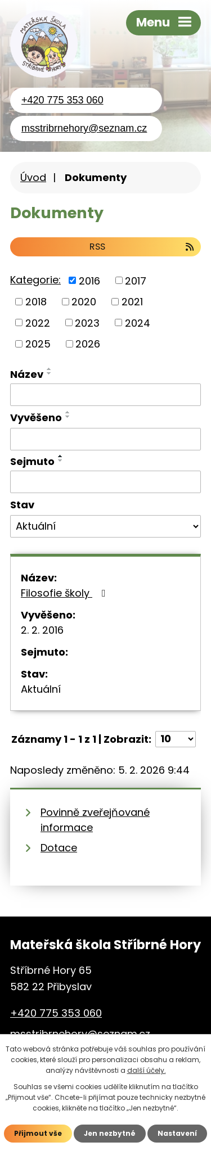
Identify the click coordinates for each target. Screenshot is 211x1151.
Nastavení (177, 1133)
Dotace (59, 848)
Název (26, 374)
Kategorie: (35, 280)
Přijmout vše (38, 1133)
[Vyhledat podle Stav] (105, 526)
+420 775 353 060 (62, 100)
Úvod (33, 177)
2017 (135, 280)
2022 (37, 322)
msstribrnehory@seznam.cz (84, 128)
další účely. (146, 1070)
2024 (137, 322)
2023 (87, 322)
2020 (83, 302)
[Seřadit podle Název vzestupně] (49, 369)
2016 (89, 280)
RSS (142, 246)
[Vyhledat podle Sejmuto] (105, 482)
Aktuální (41, 689)
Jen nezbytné (110, 1133)
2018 (36, 302)
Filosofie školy (65, 593)
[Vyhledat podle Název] (105, 394)
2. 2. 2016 (42, 630)
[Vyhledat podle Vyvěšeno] (105, 439)
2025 (38, 344)
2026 (87, 344)
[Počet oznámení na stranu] (175, 739)
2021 (132, 302)
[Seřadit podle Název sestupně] (49, 373)
